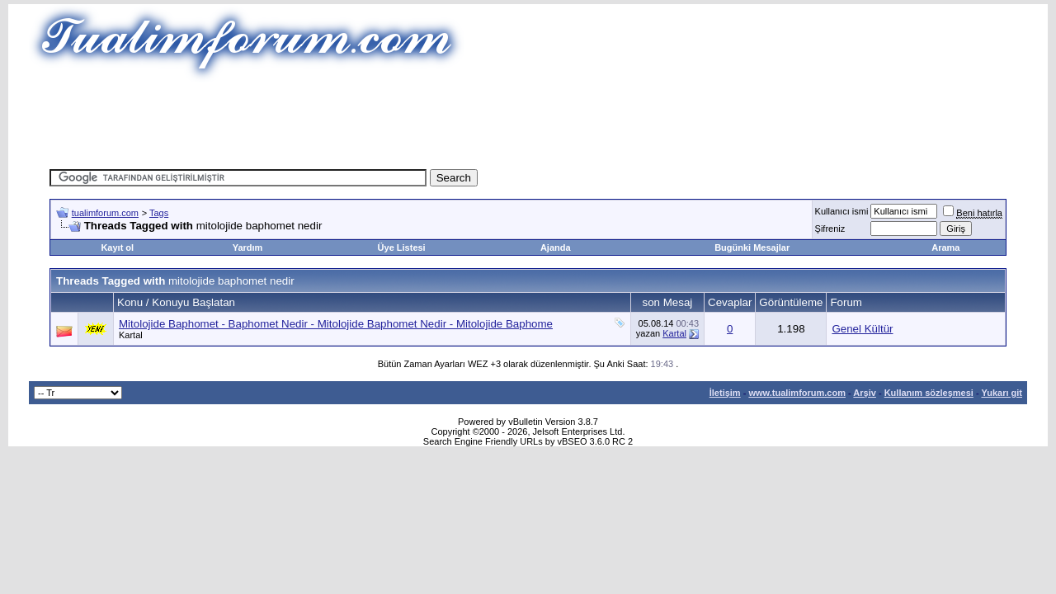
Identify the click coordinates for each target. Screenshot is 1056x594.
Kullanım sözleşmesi (929, 393)
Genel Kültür (862, 329)
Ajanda (555, 247)
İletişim (725, 393)
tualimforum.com (105, 213)
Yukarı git (1001, 393)
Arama (945, 247)
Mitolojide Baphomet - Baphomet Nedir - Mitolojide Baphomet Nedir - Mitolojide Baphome (336, 324)
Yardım (248, 247)
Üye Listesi (402, 247)
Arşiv (864, 393)
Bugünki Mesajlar (752, 247)
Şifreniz (830, 228)
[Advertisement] (528, 119)
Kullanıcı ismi (842, 211)
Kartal (131, 335)
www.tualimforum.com (797, 393)
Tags (158, 213)
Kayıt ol (117, 247)
